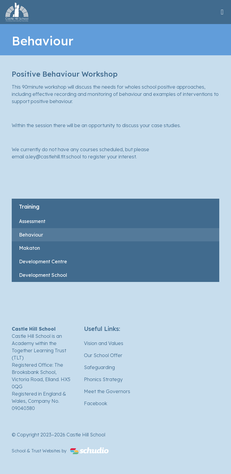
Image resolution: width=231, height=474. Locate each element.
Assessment (32, 221)
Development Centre (43, 261)
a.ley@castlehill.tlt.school (53, 157)
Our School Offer (103, 355)
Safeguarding (99, 367)
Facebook (95, 403)
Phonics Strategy (103, 379)
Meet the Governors (107, 391)
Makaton (29, 248)
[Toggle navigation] (222, 12)
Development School (43, 275)
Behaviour (31, 235)
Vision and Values (103, 343)
